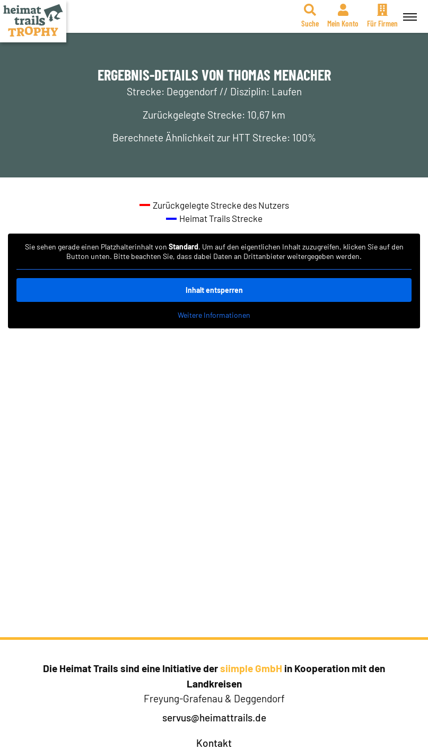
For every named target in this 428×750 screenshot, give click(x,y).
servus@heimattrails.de (214, 717)
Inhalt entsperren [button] (214, 289)
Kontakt (214, 743)
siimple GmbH (251, 668)
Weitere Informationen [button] (214, 314)
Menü (408, 11)
